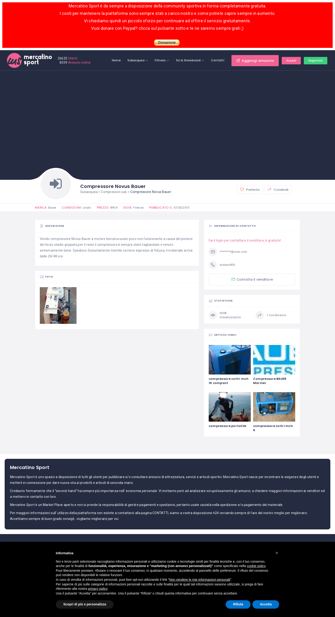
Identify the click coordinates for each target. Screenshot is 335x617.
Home (116, 60)
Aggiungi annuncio (255, 60)
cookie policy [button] (256, 566)
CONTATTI (160, 513)
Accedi (291, 60)
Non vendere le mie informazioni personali (199, 579)
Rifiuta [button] (238, 604)
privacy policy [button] (97, 589)
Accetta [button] (266, 604)
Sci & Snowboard (188, 60)
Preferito (250, 189)
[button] (277, 553)
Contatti (217, 60)
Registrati (315, 60)
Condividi (277, 189)
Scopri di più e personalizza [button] (84, 604)
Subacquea (135, 60)
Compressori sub (114, 192)
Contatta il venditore (252, 279)
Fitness (160, 60)
